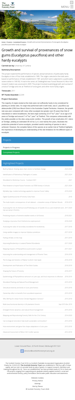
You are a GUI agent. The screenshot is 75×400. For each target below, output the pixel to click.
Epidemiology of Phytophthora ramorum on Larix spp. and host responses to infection (37, 276)
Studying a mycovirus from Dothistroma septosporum (37, 221)
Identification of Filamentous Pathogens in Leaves (37, 174)
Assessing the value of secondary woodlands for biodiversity (37, 227)
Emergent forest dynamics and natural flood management (37, 310)
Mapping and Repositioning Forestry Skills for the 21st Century (37, 315)
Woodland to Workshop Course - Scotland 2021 (37, 180)
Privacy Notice (37, 381)
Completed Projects (19, 42)
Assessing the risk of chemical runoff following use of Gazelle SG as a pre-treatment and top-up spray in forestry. (37, 209)
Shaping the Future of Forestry (37, 271)
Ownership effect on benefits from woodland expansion (37, 293)
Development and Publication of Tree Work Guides (37, 265)
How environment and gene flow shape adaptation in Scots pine (37, 326)
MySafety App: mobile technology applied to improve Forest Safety (37, 191)
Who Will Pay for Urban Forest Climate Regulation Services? (37, 299)
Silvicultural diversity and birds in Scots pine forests (37, 288)
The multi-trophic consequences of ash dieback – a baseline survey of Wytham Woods (37, 202)
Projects (9, 42)
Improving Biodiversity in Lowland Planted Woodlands (37, 243)
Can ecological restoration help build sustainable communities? (37, 321)
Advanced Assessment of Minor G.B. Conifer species (37, 332)
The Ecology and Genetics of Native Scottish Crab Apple (37, 260)
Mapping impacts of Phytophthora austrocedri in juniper (37, 249)
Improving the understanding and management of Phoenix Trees (37, 254)
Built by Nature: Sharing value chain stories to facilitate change (37, 169)
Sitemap (37, 383)
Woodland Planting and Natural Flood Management (37, 282)
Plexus (40, 386)
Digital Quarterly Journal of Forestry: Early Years (37, 197)
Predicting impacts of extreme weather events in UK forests (37, 215)
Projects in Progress (11, 147)
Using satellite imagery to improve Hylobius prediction (37, 232)
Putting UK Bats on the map (37, 238)
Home (3, 42)
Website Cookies (37, 378)
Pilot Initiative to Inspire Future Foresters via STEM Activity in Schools (37, 185)
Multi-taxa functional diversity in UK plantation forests (37, 304)
